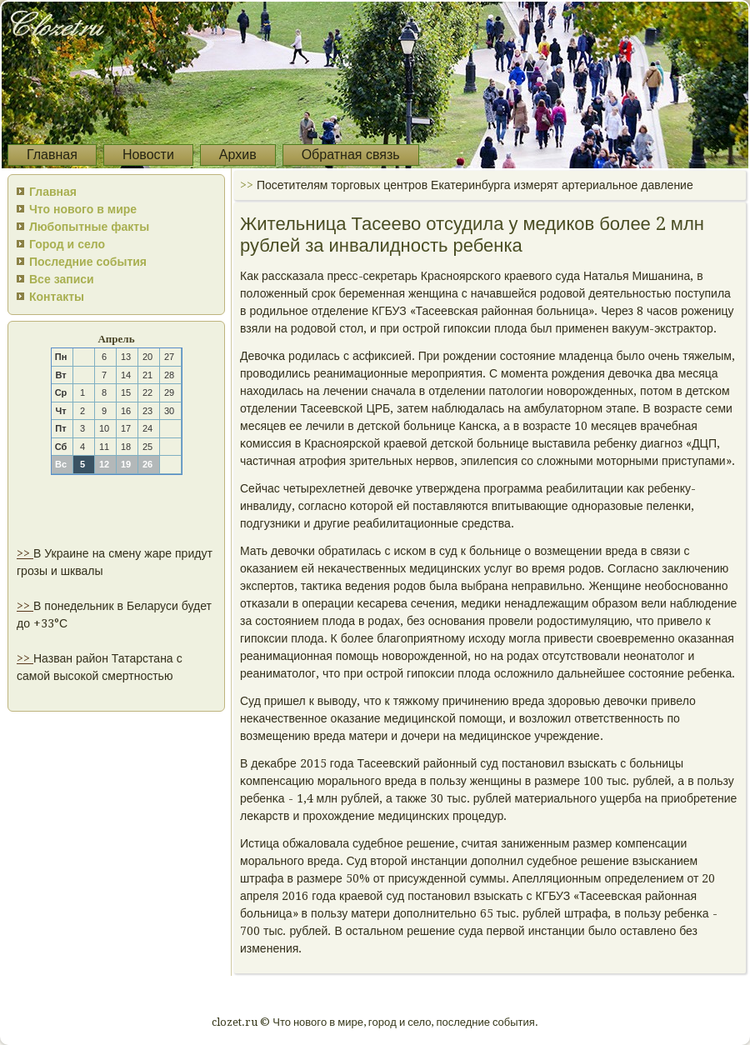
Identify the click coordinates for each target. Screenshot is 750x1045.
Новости (148, 155)
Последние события (88, 261)
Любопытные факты (89, 226)
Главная (52, 155)
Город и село (67, 244)
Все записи (61, 279)
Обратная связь (351, 155)
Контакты (56, 296)
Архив (238, 155)
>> (25, 553)
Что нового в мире (83, 209)
